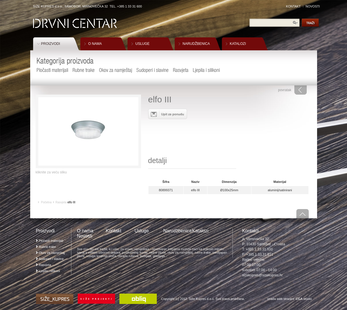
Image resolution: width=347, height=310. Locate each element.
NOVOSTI (313, 6)
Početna (46, 202)
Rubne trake (84, 70)
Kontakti (250, 230)
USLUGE (143, 44)
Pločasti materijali (52, 70)
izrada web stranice (281, 299)
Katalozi (200, 230)
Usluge (142, 230)
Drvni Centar (75, 23)
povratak (284, 90)
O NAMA (95, 44)
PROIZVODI (50, 44)
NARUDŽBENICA (196, 44)
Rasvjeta (180, 70)
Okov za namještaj (115, 70)
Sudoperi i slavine (152, 70)
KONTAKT (293, 6)
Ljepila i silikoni (206, 70)
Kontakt (113, 230)
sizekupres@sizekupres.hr (262, 275)
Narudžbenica (177, 230)
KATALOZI (238, 44)
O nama (85, 230)
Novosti (84, 236)
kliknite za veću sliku (51, 172)
